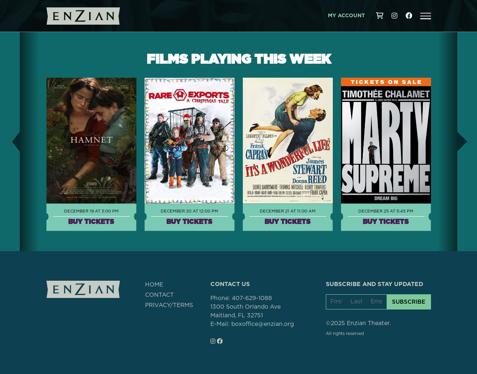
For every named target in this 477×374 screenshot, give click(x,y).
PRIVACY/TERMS (169, 305)
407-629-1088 (252, 298)
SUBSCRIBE (408, 301)
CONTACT (159, 295)
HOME (154, 285)
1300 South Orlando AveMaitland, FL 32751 (245, 311)
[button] (425, 16)
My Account (346, 15)
